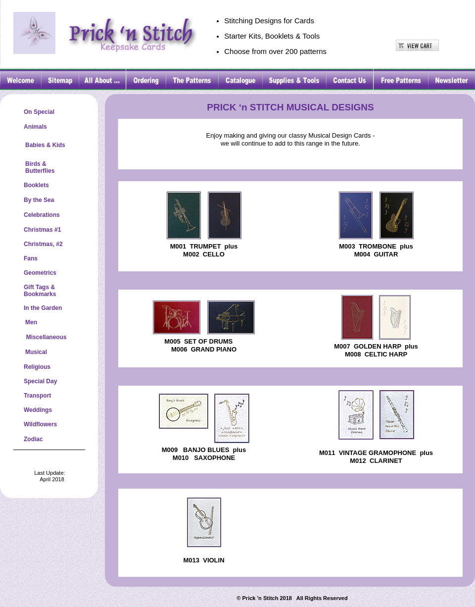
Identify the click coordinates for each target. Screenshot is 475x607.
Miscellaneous (45, 337)
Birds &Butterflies (39, 167)
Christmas (38, 229)
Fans (31, 258)
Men (31, 322)
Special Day (40, 381)
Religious (37, 366)
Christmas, (39, 244)
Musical (36, 352)
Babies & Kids (45, 145)
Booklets (36, 185)
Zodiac (33, 439)
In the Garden (43, 307)
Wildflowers (40, 424)
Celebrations (42, 214)
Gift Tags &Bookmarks (40, 291)
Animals (35, 126)
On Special (39, 111)
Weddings (38, 409)
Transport (37, 395)
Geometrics (40, 272)
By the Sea (39, 200)
